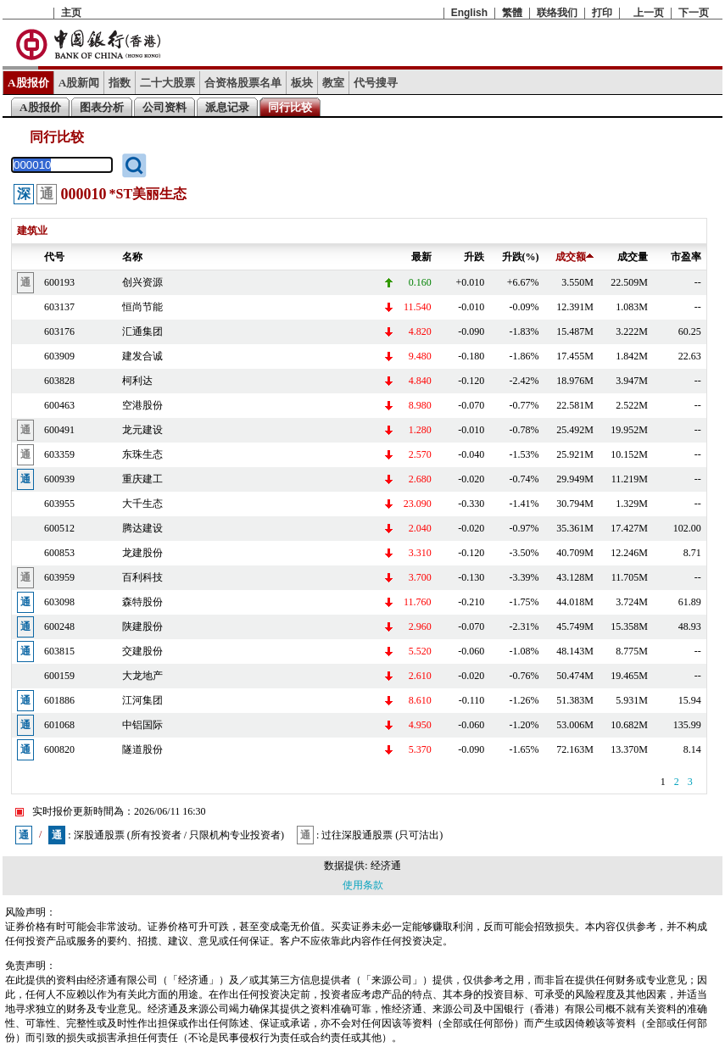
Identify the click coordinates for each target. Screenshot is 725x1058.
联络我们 (557, 13)
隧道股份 (142, 749)
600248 (59, 626)
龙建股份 (142, 553)
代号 (54, 257)
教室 (333, 82)
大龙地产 (142, 676)
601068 (59, 725)
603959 (59, 577)
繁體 (512, 13)
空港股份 (142, 405)
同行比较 (290, 107)
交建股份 (142, 651)
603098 (59, 602)
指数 (120, 82)
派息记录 (227, 107)
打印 (602, 13)
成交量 (632, 257)
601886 (59, 700)
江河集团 (142, 700)
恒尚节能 (142, 307)
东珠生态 (142, 454)
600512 (59, 528)
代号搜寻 (376, 82)
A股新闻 (79, 82)
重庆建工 (142, 479)
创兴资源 (142, 282)
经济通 (386, 865)
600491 (59, 430)
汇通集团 (142, 331)
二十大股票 (167, 82)
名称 (132, 257)
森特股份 (142, 602)
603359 (59, 454)
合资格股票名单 (243, 82)
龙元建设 (142, 430)
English (469, 13)
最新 (421, 257)
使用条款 (363, 885)
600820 (59, 749)
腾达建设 (142, 528)
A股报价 (28, 82)
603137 (59, 307)
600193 (59, 282)
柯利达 (137, 381)
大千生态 (142, 504)
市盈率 (686, 257)
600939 (59, 479)
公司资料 (164, 107)
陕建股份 (142, 626)
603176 (59, 331)
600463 (59, 405)
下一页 (693, 13)
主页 (71, 13)
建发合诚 (142, 356)
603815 (59, 651)
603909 (59, 356)
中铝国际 (142, 725)
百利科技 (142, 577)
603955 (59, 504)
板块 (302, 82)
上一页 (648, 13)
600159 (59, 676)
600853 (59, 553)
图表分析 (102, 107)
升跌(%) (520, 257)
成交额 (574, 257)
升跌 (474, 257)
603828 (59, 381)
